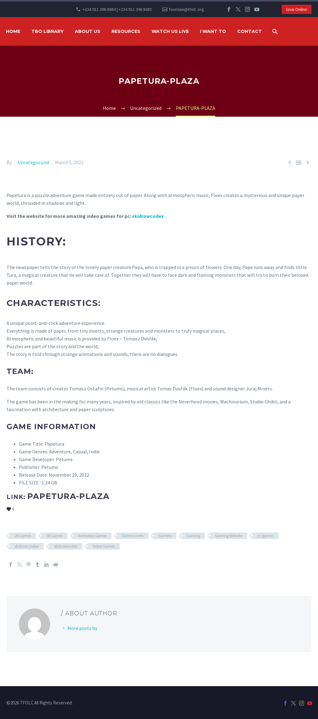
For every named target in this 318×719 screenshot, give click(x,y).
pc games (265, 535)
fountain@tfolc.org (186, 9)
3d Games (54, 535)
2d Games (23, 535)
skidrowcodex (148, 216)
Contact (249, 31)
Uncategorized (33, 162)
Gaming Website (228, 535)
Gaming (193, 535)
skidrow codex (27, 546)
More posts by (82, 628)
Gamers (165, 535)
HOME (13, 31)
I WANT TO (213, 31)
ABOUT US (87, 31)
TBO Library (47, 31)
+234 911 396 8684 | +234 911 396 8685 (117, 9)
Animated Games (92, 535)
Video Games (104, 546)
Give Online (296, 9)
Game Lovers (132, 535)
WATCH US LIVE (170, 31)
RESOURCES (125, 31)
